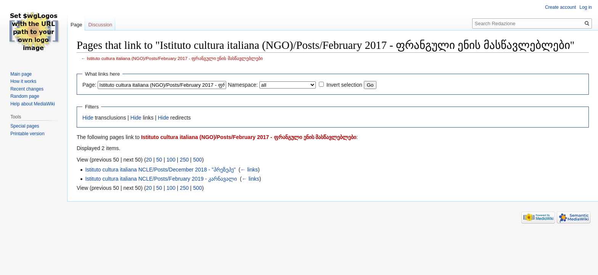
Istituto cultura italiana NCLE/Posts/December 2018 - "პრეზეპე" (160, 170)
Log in (585, 7)
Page (76, 25)
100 (171, 160)
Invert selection (344, 85)
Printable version (27, 133)
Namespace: (243, 85)
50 (159, 160)
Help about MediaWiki (32, 104)
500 (197, 160)
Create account (560, 7)
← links (249, 170)
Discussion (100, 25)
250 (184, 160)
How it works (23, 81)
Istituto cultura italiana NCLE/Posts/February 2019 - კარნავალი (161, 179)
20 (149, 160)
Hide (87, 118)
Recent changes (26, 89)
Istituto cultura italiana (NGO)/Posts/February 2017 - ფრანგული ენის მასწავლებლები (175, 58)
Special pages (24, 126)
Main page (21, 74)
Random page (24, 96)
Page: (89, 85)
